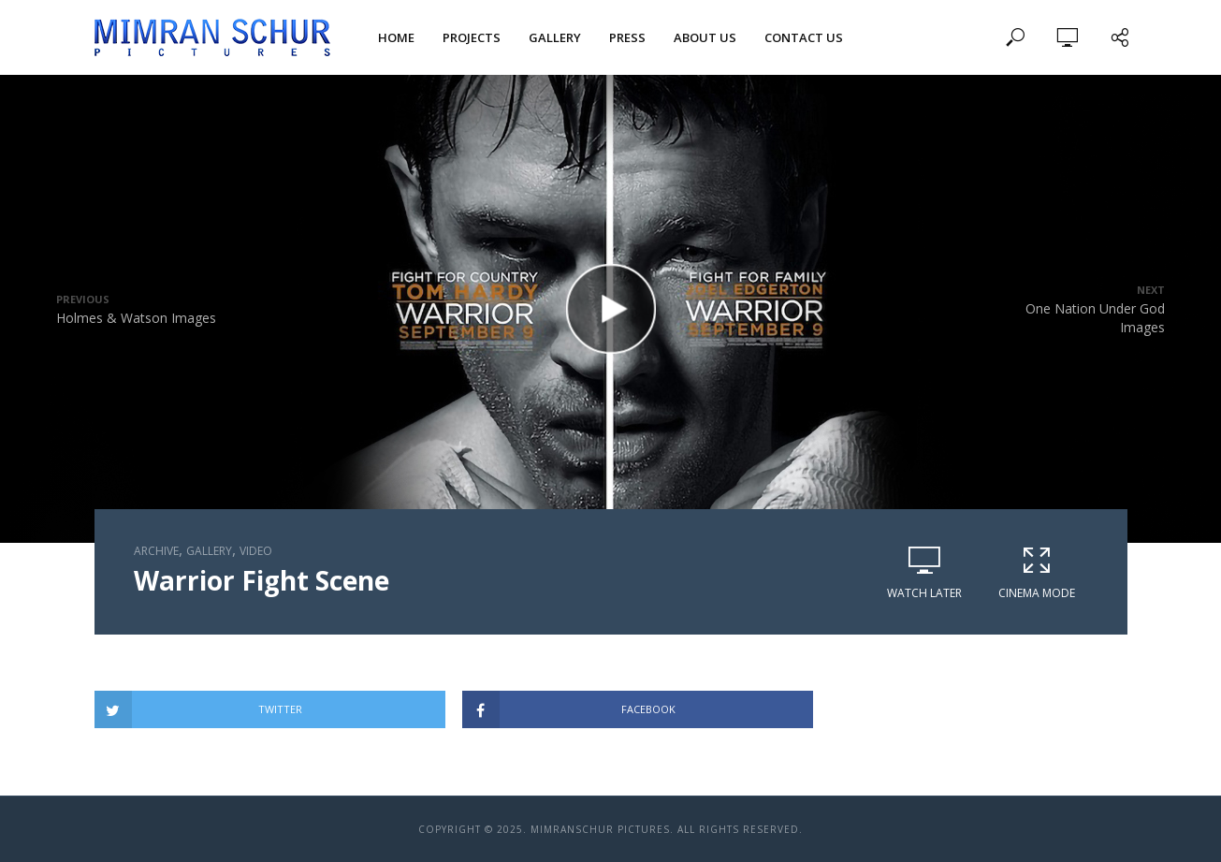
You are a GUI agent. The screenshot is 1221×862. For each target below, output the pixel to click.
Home (396, 37)
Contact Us (803, 37)
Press (627, 37)
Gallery (555, 37)
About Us (705, 37)
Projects (472, 37)
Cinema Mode (1037, 572)
